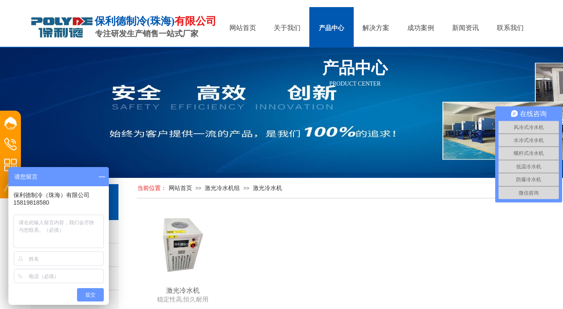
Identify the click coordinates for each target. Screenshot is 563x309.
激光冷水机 (267, 188)
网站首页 (180, 188)
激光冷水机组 (222, 188)
